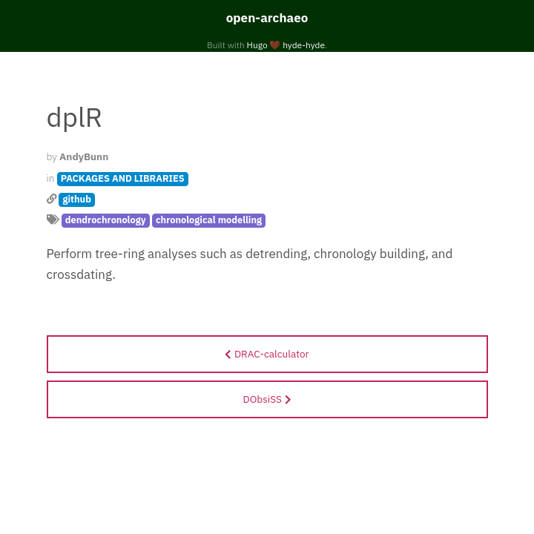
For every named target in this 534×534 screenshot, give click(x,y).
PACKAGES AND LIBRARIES (123, 178)
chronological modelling (209, 220)
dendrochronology (105, 220)
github (76, 199)
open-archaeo (267, 18)
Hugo (257, 44)
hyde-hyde (304, 44)
